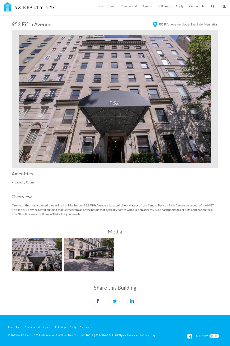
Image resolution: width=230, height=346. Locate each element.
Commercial (129, 6)
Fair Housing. (148, 335)
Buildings (164, 6)
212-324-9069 (104, 335)
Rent (112, 6)
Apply (179, 6)
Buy (100, 6)
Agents (147, 6)
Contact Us (196, 6)
